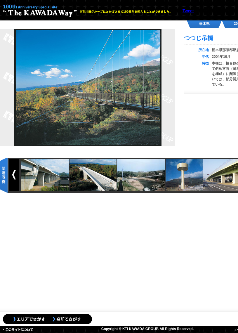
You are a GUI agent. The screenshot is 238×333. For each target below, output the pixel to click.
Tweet (188, 10)
